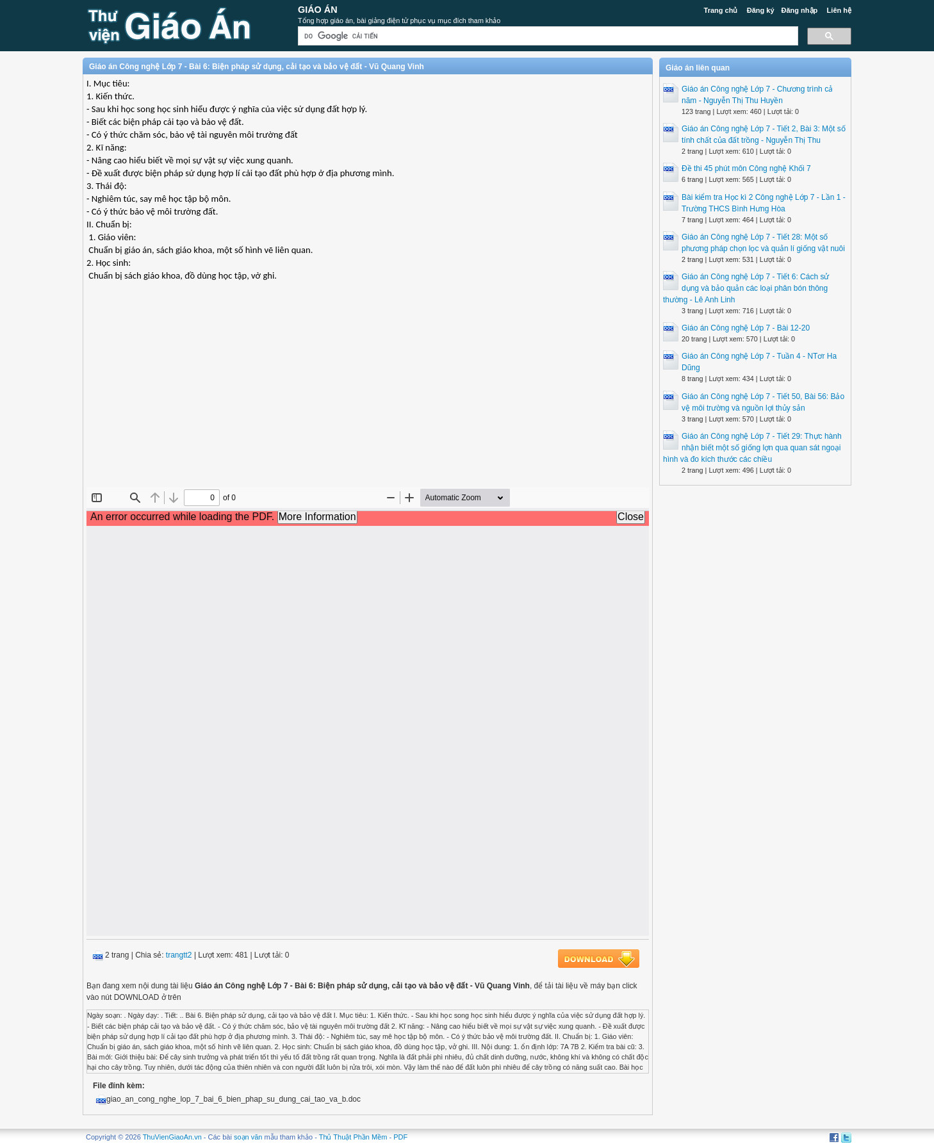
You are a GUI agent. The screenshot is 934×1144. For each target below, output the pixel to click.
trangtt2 (179, 955)
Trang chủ (721, 10)
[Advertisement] (367, 394)
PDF (400, 1137)
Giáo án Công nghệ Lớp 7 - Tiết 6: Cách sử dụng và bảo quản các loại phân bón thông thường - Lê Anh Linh (746, 288)
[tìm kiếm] (546, 36)
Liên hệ (839, 10)
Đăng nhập (800, 10)
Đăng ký (760, 10)
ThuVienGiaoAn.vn (172, 1137)
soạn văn (248, 1137)
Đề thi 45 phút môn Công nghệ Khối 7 (746, 168)
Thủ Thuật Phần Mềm (353, 1137)
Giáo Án (318, 9)
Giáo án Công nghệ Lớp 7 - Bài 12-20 (746, 327)
